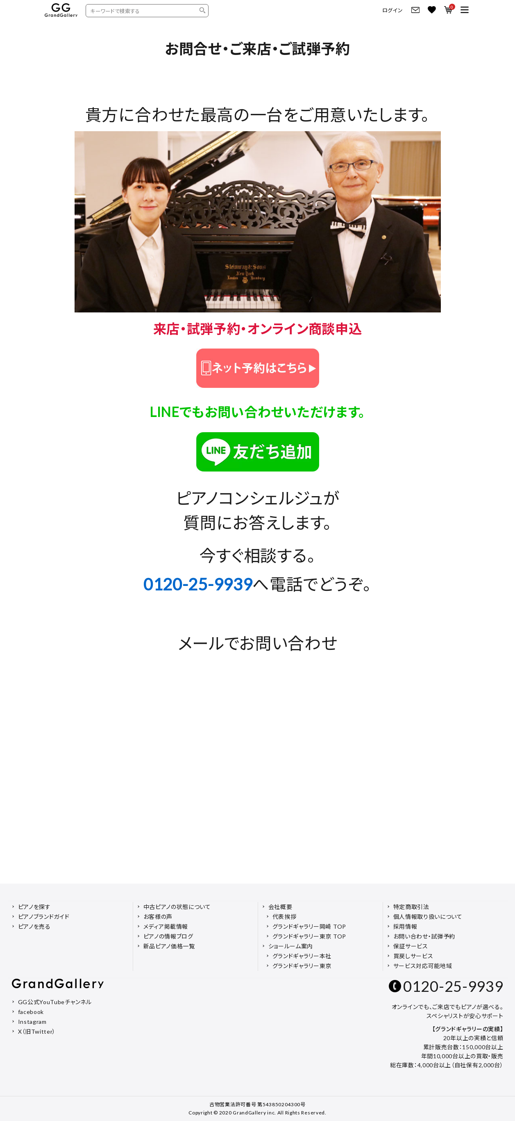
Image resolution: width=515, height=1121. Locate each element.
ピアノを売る (34, 926)
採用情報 (405, 926)
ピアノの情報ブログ (168, 936)
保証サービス (410, 946)
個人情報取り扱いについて (428, 916)
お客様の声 (158, 916)
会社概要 (280, 906)
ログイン (392, 10)
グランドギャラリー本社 (302, 955)
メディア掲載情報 (165, 926)
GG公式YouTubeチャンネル (55, 1001)
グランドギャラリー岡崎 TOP (309, 926)
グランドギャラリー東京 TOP (309, 936)
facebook (31, 1011)
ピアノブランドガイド (44, 916)
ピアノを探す (34, 906)
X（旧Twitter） (37, 1031)
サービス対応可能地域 (422, 965)
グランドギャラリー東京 (302, 965)
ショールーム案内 (290, 946)
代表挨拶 (284, 916)
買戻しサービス (413, 955)
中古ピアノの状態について (177, 906)
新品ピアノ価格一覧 (169, 946)
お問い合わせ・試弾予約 (424, 936)
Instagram (32, 1021)
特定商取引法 (411, 906)
